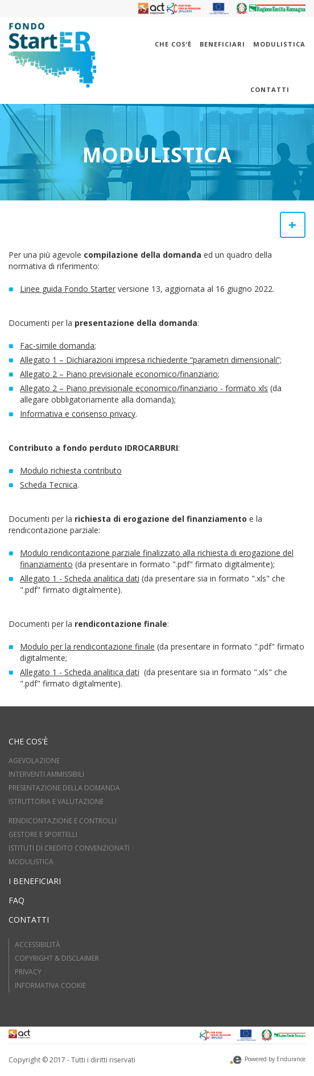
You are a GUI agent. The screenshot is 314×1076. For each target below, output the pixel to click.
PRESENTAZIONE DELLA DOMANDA (64, 788)
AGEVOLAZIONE (34, 760)
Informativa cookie (50, 985)
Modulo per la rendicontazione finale (87, 646)
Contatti (270, 89)
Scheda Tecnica (48, 484)
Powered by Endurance (267, 1059)
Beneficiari (222, 44)
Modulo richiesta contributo (71, 470)
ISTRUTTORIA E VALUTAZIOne (56, 801)
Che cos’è (173, 44)
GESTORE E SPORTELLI (43, 834)
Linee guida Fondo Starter (67, 288)
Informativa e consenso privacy (77, 413)
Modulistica (279, 44)
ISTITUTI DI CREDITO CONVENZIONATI (69, 848)
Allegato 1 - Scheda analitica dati (79, 578)
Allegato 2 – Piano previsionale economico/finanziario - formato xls (144, 388)
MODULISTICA (31, 861)
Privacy (28, 972)
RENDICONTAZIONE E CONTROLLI (63, 821)
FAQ (16, 900)
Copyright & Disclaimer (57, 958)
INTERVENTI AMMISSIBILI (46, 774)
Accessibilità (37, 944)
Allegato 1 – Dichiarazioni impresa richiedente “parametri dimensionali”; (151, 359)
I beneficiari (35, 881)
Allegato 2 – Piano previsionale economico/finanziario (119, 374)
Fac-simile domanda (57, 345)
